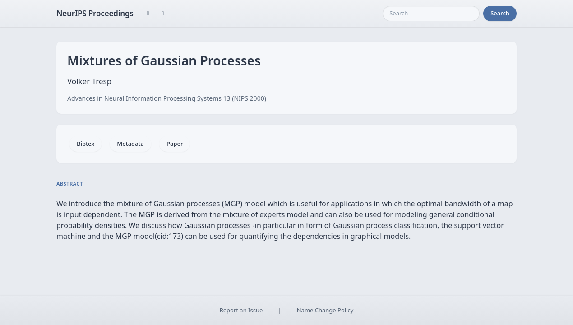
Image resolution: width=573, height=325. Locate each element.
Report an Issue (241, 310)
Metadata (130, 143)
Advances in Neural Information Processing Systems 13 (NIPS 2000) (166, 98)
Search (499, 13)
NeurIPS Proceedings (95, 13)
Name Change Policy (325, 310)
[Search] (431, 13)
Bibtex (85, 143)
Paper (174, 143)
